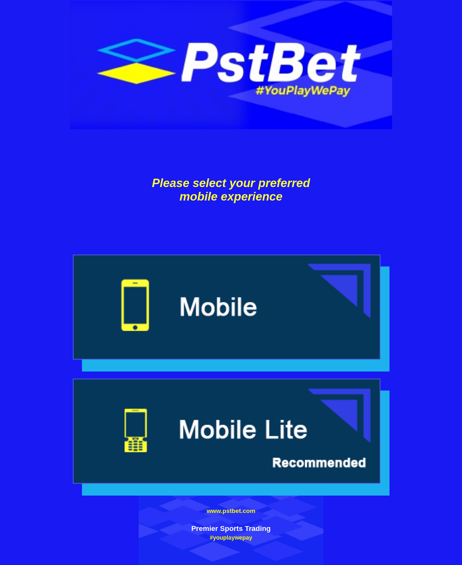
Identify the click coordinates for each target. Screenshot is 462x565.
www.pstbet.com (231, 510)
